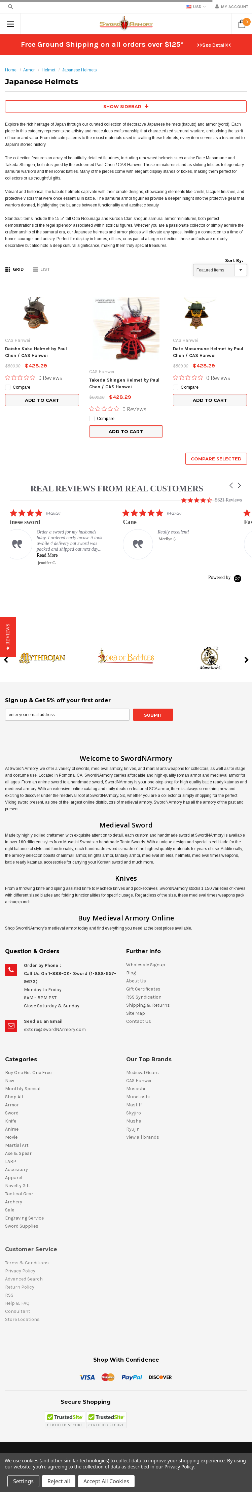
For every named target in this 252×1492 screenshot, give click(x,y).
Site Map (135, 1013)
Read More (55, 555)
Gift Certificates (143, 989)
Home (10, 70)
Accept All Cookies (106, 1481)
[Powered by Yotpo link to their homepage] (225, 577)
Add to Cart (42, 400)
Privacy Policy (179, 1466)
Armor (29, 70)
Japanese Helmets (79, 70)
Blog (131, 973)
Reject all (58, 1481)
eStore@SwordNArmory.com (55, 1029)
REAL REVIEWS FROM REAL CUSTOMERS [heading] (116, 488)
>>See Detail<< (214, 45)
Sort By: (234, 260)
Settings (23, 1481)
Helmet (48, 70)
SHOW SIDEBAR (125, 106)
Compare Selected (216, 458)
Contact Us (138, 1021)
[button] (232, 485)
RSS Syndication (143, 997)
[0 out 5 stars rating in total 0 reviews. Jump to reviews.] (33, 377)
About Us (136, 981)
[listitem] (60, 537)
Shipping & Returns (148, 1005)
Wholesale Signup (145, 965)
